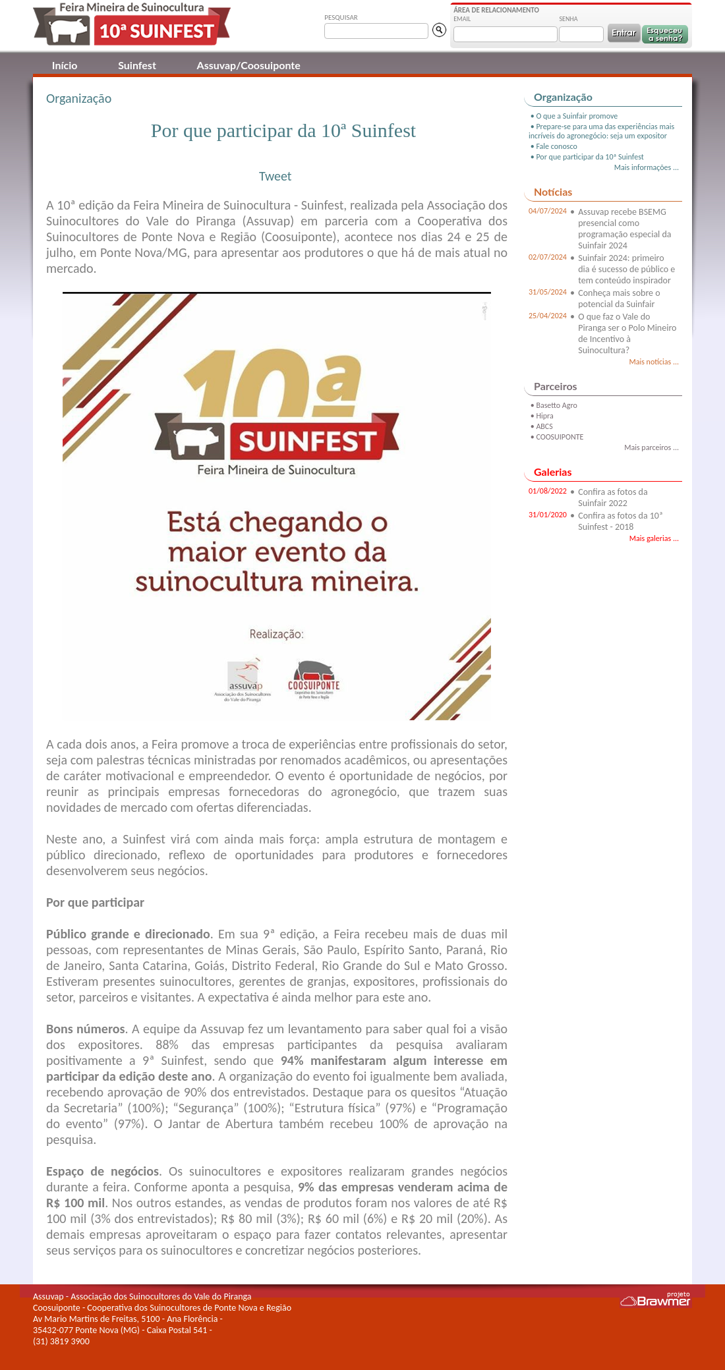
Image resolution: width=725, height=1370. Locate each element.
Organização (78, 98)
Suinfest (137, 65)
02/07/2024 (548, 257)
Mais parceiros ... (651, 447)
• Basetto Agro (553, 405)
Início (65, 65)
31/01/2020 (548, 514)
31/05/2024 (548, 292)
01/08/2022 (548, 491)
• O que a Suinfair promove (573, 116)
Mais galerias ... (654, 538)
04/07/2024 (548, 210)
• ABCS (541, 426)
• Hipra (541, 415)
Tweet (275, 176)
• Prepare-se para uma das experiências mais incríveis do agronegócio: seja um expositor (601, 131)
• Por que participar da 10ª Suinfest (586, 156)
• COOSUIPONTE (556, 437)
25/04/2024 (548, 315)
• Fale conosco (553, 146)
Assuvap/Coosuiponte (249, 65)
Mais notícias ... (654, 361)
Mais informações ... (646, 167)
